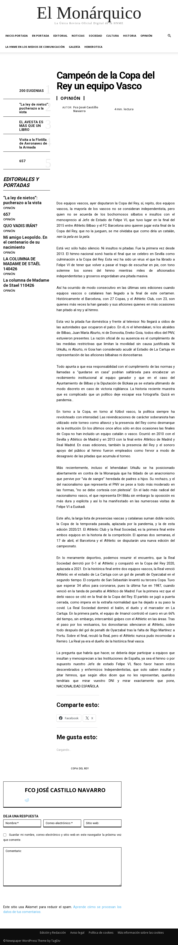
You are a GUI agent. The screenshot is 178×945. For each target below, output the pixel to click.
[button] (169, 36)
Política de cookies (101, 933)
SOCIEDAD (95, 35)
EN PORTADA (40, 35)
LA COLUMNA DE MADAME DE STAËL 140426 (22, 263)
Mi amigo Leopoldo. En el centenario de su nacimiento (25, 242)
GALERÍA (74, 46)
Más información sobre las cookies (141, 933)
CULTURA (112, 35)
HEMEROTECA (93, 46)
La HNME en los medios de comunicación (35, 46)
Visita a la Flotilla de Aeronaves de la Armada (33, 143)
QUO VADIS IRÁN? (20, 225)
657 (22, 161)
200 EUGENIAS (31, 91)
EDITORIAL (60, 35)
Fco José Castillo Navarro (85, 109)
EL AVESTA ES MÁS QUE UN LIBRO (31, 126)
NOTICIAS (78, 35)
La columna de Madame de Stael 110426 (26, 283)
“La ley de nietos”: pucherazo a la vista (34, 108)
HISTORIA (129, 35)
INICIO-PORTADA (16, 35)
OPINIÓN (146, 35)
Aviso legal (77, 933)
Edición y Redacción (53, 933)
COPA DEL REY (80, 768)
